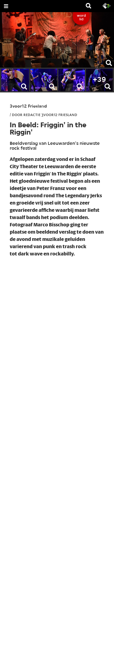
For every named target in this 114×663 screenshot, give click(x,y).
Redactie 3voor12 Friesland (50, 114)
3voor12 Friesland (28, 106)
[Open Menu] (6, 6)
